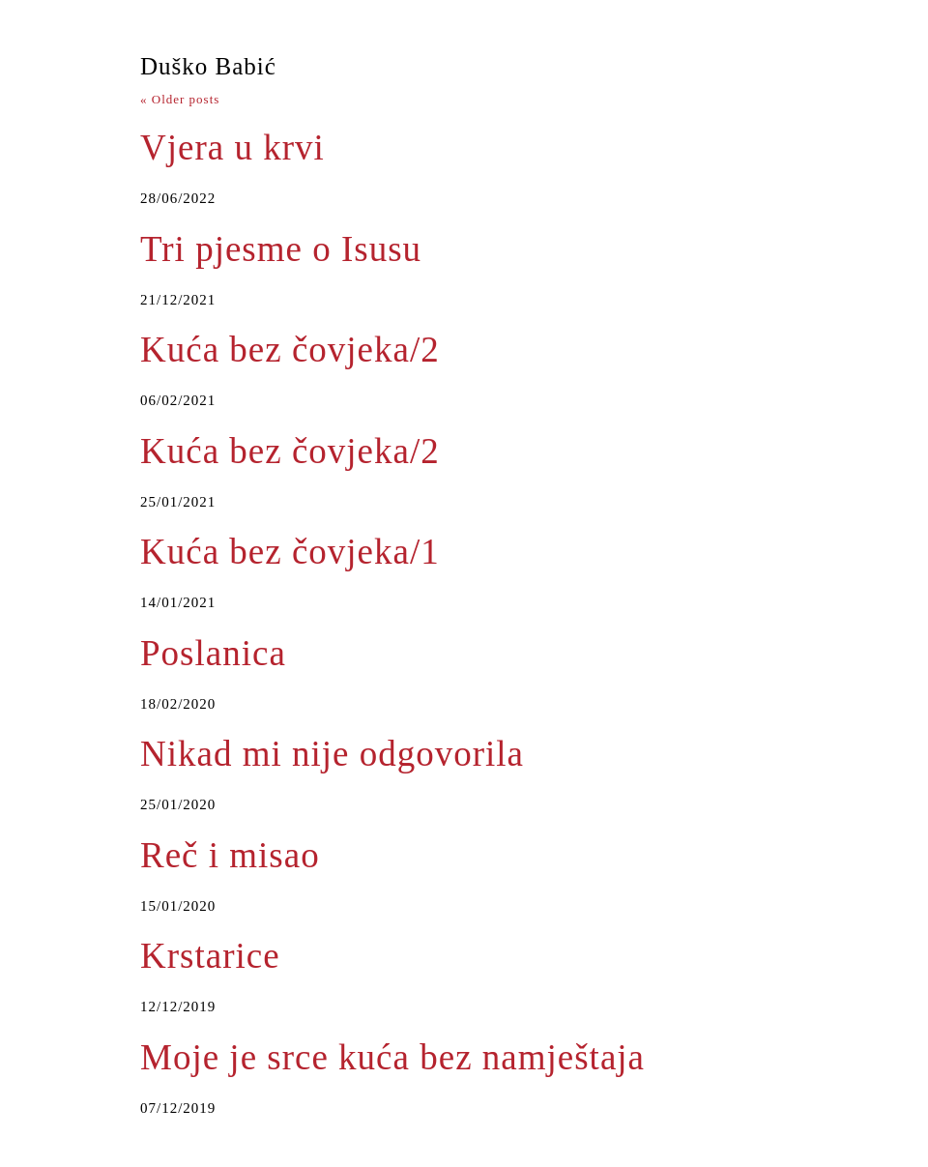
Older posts (179, 99)
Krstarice (210, 956)
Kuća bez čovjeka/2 (290, 349)
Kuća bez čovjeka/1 (290, 551)
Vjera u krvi (232, 147)
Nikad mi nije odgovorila (332, 753)
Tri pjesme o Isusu (280, 249)
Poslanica (213, 653)
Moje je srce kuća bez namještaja (392, 1057)
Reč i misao (230, 855)
